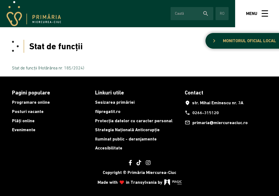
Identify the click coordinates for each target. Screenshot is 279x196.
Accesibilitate (108, 148)
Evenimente (23, 129)
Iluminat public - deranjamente (126, 139)
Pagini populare (31, 92)
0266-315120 (202, 112)
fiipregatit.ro (107, 111)
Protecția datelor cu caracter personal (133, 120)
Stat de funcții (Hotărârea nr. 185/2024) (48, 67)
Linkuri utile (109, 92)
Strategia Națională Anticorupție (127, 129)
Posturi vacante (28, 111)
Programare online (31, 102)
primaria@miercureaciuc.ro (216, 122)
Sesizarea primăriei (115, 102)
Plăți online (23, 120)
